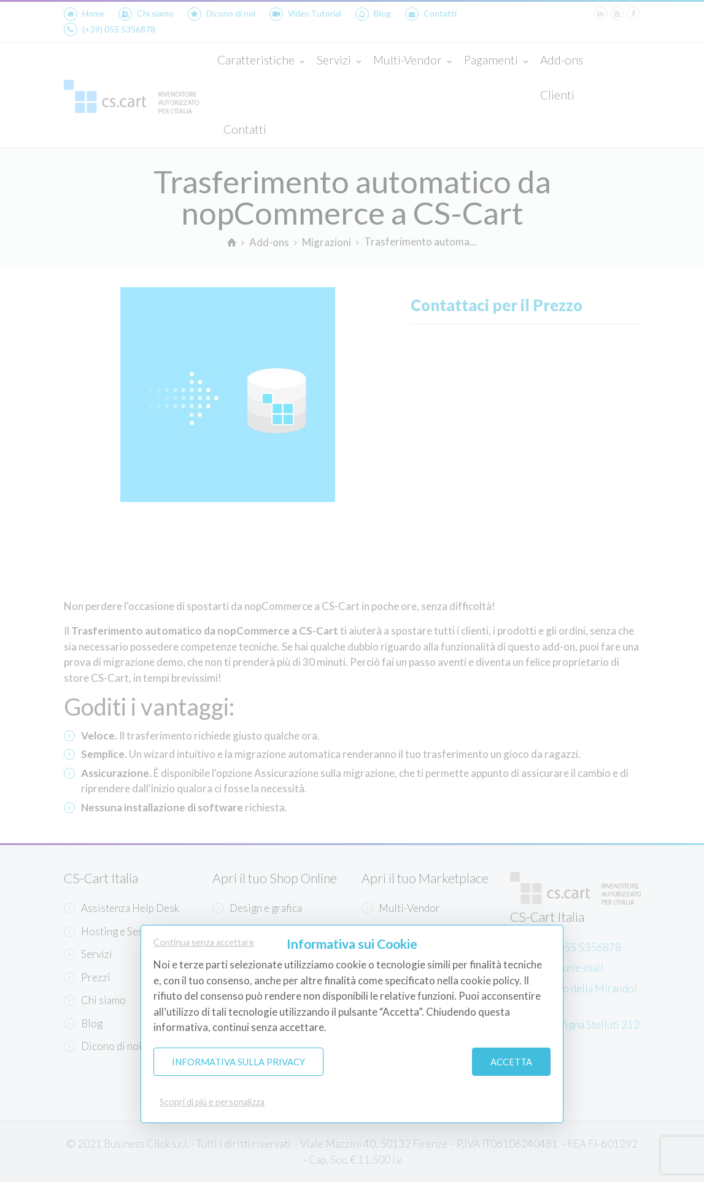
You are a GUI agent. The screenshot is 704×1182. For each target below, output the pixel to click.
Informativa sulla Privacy (238, 1061)
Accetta (511, 1061)
